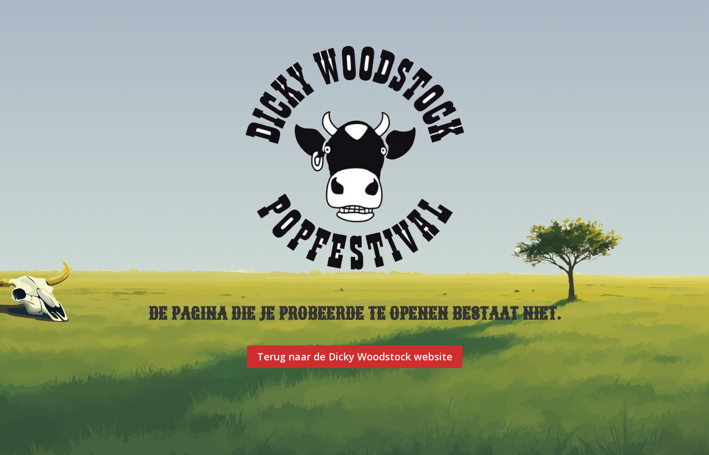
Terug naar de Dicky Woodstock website (355, 356)
